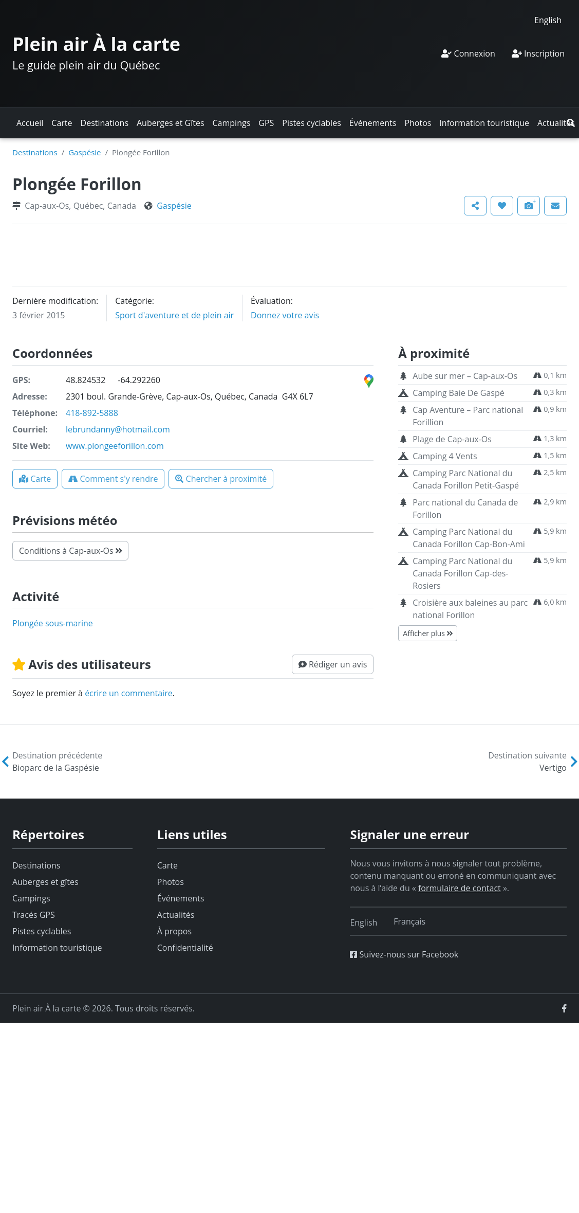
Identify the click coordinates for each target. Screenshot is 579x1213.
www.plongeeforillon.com (115, 445)
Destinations (104, 123)
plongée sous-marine (52, 623)
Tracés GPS (33, 914)
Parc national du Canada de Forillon (465, 508)
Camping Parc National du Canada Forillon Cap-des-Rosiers (462, 573)
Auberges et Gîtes (170, 123)
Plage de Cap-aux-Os (452, 439)
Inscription (538, 53)
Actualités (556, 123)
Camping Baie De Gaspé (458, 393)
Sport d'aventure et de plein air (174, 315)
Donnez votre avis (285, 315)
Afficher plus (427, 633)
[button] (571, 123)
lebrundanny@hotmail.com (118, 429)
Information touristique (484, 123)
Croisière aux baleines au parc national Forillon (470, 609)
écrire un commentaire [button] (129, 693)
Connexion (468, 53)
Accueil (29, 123)
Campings (232, 123)
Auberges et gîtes (45, 882)
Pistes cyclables (311, 123)
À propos (174, 931)
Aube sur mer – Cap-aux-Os (465, 376)
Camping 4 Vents (445, 456)
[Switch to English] (548, 19)
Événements (373, 123)
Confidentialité (185, 947)
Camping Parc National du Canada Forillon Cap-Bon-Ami (469, 538)
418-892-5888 (92, 413)
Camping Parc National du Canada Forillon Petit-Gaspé (466, 479)
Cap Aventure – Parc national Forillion (468, 416)
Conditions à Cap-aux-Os (70, 550)
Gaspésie (84, 152)
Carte (61, 123)
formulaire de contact (459, 888)
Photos (417, 123)
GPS (266, 123)
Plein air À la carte (96, 44)
